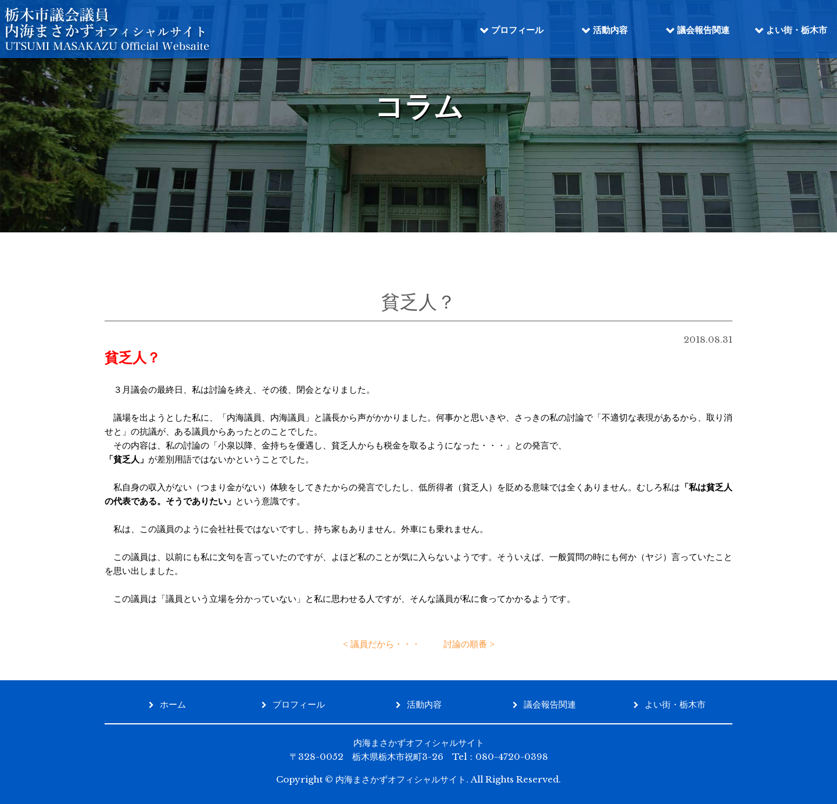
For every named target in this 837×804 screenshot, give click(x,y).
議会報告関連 (703, 29)
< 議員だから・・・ (381, 643)
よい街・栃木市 (796, 29)
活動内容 (610, 29)
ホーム (173, 704)
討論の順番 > (469, 643)
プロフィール (517, 29)
